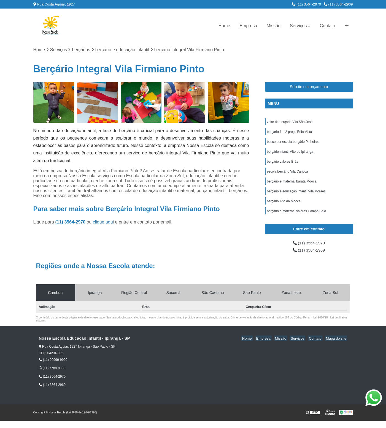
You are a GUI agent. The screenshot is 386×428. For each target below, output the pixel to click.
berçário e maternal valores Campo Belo (296, 217)
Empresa (248, 25)
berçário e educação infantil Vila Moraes (296, 196)
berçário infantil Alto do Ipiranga (290, 154)
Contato (327, 25)
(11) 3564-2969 (338, 4)
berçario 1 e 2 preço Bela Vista (289, 133)
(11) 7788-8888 (52, 375)
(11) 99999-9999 (53, 367)
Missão (273, 25)
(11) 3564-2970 (306, 4)
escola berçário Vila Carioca (287, 175)
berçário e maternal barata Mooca (292, 185)
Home (224, 25)
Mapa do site (337, 346)
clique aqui (103, 222)
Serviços (298, 25)
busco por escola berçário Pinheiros (293, 144)
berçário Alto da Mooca (284, 206)
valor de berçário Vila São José (290, 123)
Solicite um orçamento (309, 87)
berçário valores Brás (282, 165)
